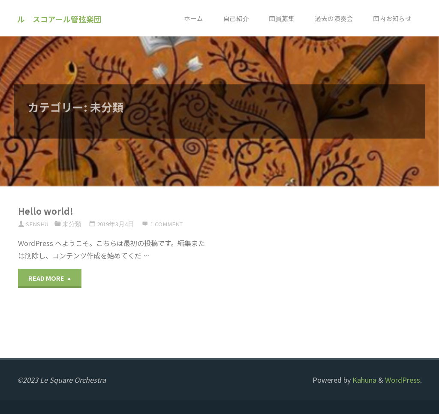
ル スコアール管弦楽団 (59, 18)
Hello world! (45, 210)
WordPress (402, 380)
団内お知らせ (392, 18)
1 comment (166, 224)
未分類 (71, 224)
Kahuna (363, 380)
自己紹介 (236, 18)
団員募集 (282, 18)
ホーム (193, 18)
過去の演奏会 (334, 18)
